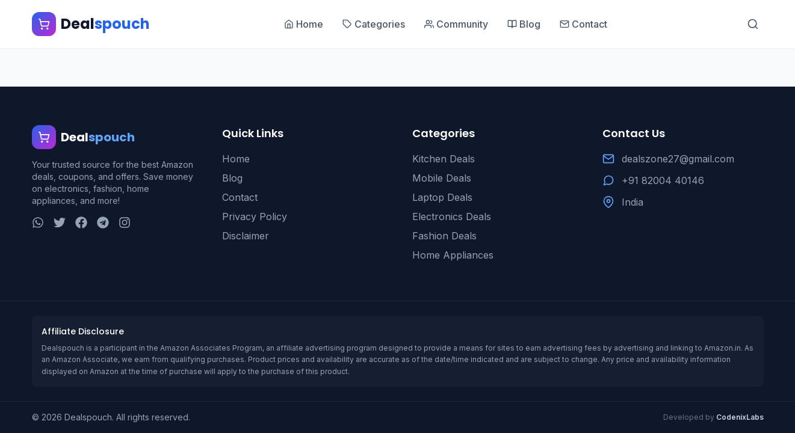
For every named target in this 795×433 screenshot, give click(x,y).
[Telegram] (103, 222)
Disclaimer (245, 236)
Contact (240, 197)
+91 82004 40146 (663, 180)
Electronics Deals (451, 216)
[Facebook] (81, 222)
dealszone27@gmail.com (678, 159)
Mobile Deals (441, 178)
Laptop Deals (442, 197)
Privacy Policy (254, 216)
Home (236, 159)
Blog (232, 178)
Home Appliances (452, 255)
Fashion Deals (444, 236)
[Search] (753, 24)
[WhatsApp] (38, 222)
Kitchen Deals (443, 159)
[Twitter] (60, 222)
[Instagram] (125, 222)
